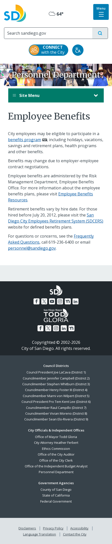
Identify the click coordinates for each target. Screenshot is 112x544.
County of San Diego (56, 489)
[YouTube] (52, 301)
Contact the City (74, 534)
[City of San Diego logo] (15, 13)
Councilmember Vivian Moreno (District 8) (56, 413)
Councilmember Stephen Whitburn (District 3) (56, 384)
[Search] (48, 33)
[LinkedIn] (75, 301)
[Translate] (78, 50)
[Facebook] (37, 301)
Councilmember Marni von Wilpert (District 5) (56, 396)
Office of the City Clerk (56, 460)
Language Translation (39, 534)
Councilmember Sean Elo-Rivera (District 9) (56, 419)
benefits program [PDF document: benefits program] (24, 139)
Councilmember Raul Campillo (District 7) (56, 407)
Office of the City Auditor (56, 454)
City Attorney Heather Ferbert (56, 442)
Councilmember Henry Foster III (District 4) (56, 390)
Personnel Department (56, 472)
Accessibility (79, 528)
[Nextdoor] (68, 301)
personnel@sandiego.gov (32, 248)
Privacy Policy (53, 528)
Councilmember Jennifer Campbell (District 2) (56, 378)
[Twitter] (44, 301)
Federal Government (56, 501)
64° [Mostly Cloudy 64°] (56, 14)
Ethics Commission (56, 448)
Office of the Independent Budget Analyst (56, 466)
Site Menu (51, 95)
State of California (56, 495)
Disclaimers (27, 528)
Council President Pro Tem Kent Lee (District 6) (56, 401)
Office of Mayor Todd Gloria (56, 436)
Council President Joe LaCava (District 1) (56, 372)
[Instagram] (60, 301)
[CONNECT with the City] (48, 50)
